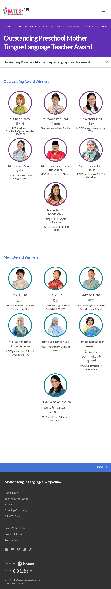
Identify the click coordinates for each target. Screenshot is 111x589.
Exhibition (10, 504)
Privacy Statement (14, 533)
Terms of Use (11, 539)
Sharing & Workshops (17, 498)
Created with (22, 563)
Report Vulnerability (15, 528)
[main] (55, 245)
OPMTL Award (13, 516)
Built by (20, 571)
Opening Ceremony (16, 510)
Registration (12, 492)
